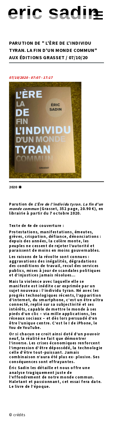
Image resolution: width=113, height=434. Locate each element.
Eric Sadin (53, 12)
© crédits (17, 414)
